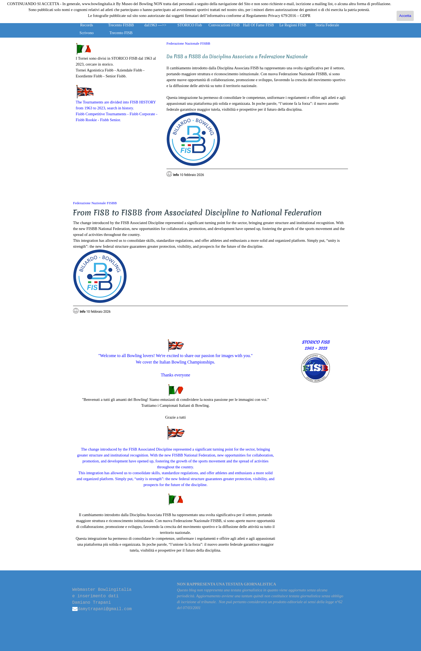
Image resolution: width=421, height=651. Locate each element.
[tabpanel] (117, 83)
